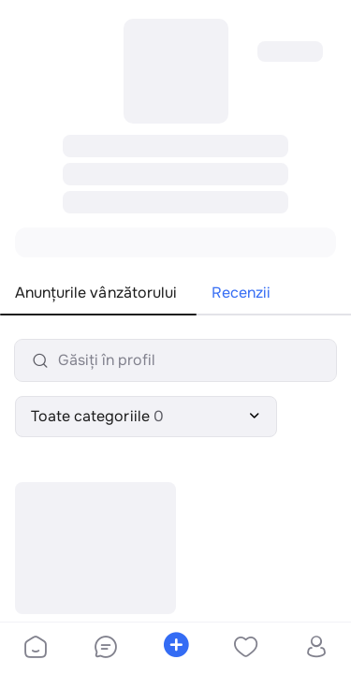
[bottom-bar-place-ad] (175, 649)
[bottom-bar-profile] (316, 649)
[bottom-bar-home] (35, 649)
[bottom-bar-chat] (105, 649)
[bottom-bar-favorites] (246, 649)
